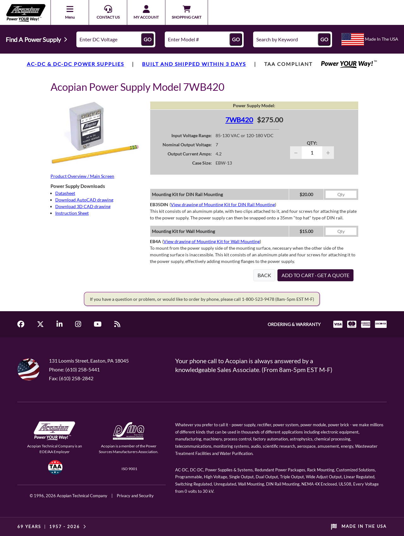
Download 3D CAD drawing (82, 206)
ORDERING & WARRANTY (294, 324)
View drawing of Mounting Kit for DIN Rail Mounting (223, 204)
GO (148, 39)
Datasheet (65, 193)
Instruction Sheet (72, 213)
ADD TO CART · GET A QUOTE (315, 275)
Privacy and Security (135, 495)
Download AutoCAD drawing (84, 199)
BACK (264, 275)
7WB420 (239, 119)
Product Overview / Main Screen (82, 176)
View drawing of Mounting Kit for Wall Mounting (211, 241)
